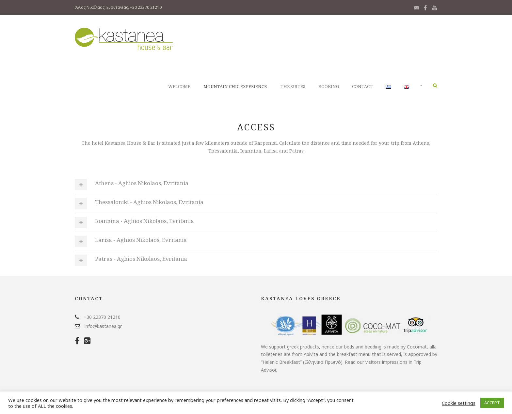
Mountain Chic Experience (235, 86)
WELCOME (179, 86)
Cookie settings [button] (458, 403)
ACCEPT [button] (492, 403)
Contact (362, 86)
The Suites (292, 86)
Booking (328, 86)
